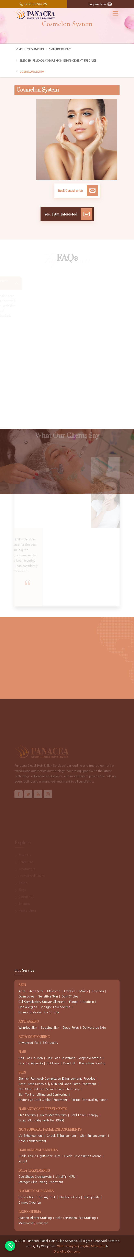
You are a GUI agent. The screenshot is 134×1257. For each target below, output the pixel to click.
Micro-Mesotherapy (53, 1115)
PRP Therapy (27, 1115)
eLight (23, 1161)
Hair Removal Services (38, 1150)
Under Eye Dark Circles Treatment (43, 1099)
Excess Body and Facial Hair (39, 1012)
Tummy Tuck (47, 1197)
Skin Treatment (59, 49)
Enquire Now (100, 4)
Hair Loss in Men (31, 1058)
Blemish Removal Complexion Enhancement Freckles (58, 60)
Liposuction (26, 1197)
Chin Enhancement (93, 1135)
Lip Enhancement (31, 1135)
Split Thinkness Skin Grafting (76, 1217)
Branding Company (67, 1251)
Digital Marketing (92, 1246)
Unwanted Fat (29, 1042)
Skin (22, 1073)
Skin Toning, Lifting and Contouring (43, 1094)
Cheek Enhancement (61, 1135)
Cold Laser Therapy (84, 1115)
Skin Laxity (50, 1042)
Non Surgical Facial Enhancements (50, 1130)
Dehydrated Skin (94, 1027)
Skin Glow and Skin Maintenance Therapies (49, 1089)
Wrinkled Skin (28, 1027)
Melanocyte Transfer (33, 1223)
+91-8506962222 (33, 4)
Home (18, 49)
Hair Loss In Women (61, 1058)
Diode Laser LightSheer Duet (39, 1156)
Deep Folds (71, 1027)
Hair (22, 1052)
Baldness (53, 1063)
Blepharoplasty (69, 1197)
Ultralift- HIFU (65, 1176)
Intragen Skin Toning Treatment (41, 1182)
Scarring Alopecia (31, 1063)
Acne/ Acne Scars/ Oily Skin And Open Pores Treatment (57, 1083)
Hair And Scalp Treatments (43, 1109)
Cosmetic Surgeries (36, 1191)
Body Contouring (34, 1037)
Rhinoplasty (92, 1197)
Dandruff (69, 1063)
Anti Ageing (29, 1022)
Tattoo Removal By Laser (89, 1099)
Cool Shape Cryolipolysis (35, 1176)
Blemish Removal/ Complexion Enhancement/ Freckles (57, 1078)
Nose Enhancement (32, 1141)
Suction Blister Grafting (35, 1217)
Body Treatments (34, 1171)
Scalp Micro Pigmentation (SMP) (41, 1120)
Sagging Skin (50, 1027)
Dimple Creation (30, 1202)
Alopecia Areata (90, 1058)
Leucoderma (30, 1212)
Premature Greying (92, 1063)
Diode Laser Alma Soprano (82, 1156)
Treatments (35, 49)
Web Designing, (68, 1246)
